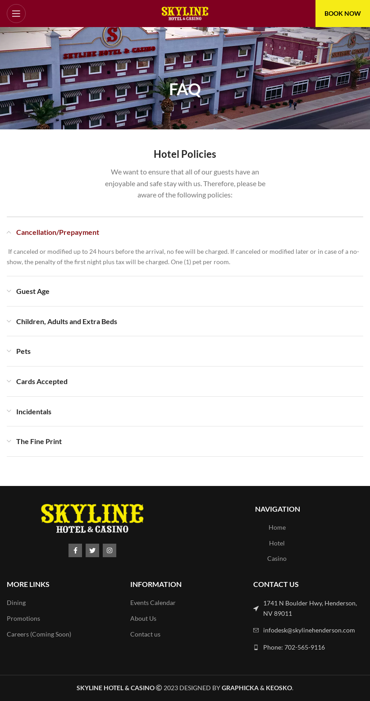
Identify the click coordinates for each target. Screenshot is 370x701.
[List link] (308, 608)
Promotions (23, 618)
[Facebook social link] (75, 550)
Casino (277, 558)
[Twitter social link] (92, 550)
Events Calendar (153, 602)
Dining (16, 602)
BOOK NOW (342, 13)
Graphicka (240, 688)
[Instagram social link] (109, 550)
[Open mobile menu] (16, 14)
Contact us (145, 634)
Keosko (279, 688)
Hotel (277, 543)
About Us (143, 618)
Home (277, 527)
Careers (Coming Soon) (39, 634)
